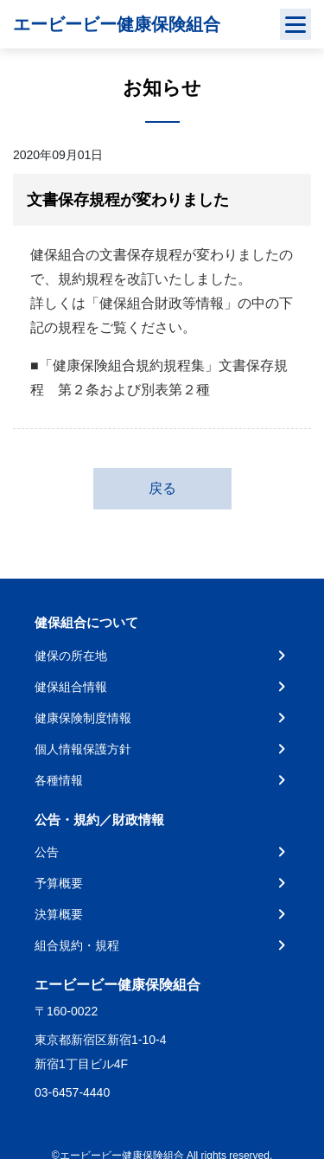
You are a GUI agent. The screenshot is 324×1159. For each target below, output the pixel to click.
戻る (162, 488)
